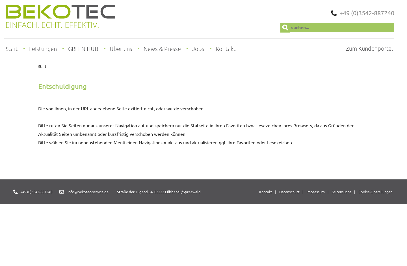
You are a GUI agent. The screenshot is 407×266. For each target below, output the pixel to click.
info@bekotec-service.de (88, 191)
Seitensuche (341, 191)
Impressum (316, 191)
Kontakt (265, 191)
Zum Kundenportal (369, 48)
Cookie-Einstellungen (375, 191)
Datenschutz (289, 191)
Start (42, 66)
